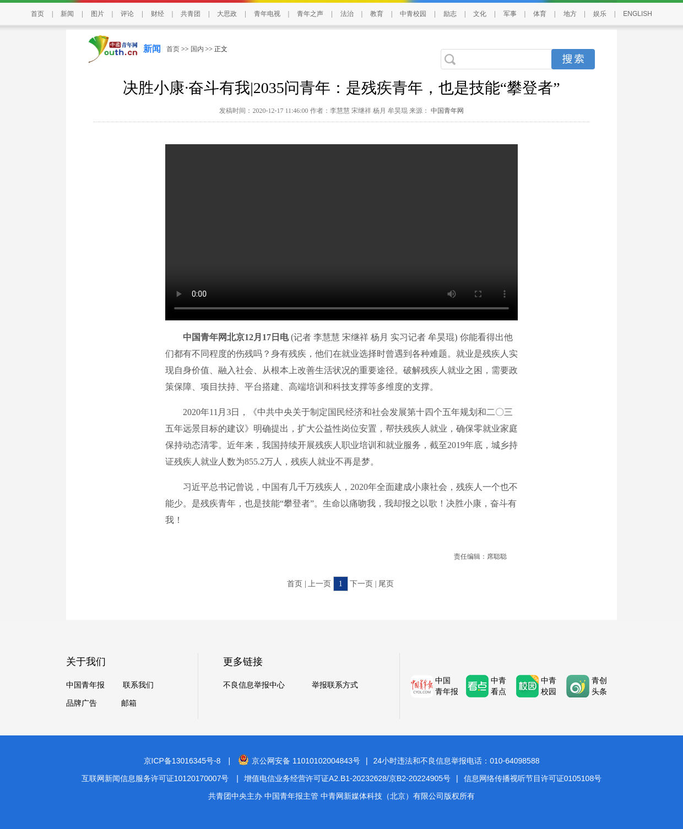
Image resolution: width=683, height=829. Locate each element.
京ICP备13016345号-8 (182, 760)
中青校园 (413, 14)
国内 (197, 49)
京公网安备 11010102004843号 (299, 760)
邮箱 (129, 703)
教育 (376, 14)
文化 (479, 14)
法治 (347, 14)
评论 (127, 14)
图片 (97, 14)
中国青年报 (85, 685)
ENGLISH (637, 14)
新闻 (67, 14)
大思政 (227, 14)
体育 (539, 14)
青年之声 (310, 14)
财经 (157, 14)
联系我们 (138, 685)
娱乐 (599, 14)
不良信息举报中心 (254, 685)
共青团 (190, 14)
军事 (510, 14)
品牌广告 (81, 703)
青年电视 (267, 14)
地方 (570, 14)
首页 (37, 14)
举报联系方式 (335, 685)
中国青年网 (447, 110)
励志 (450, 14)
